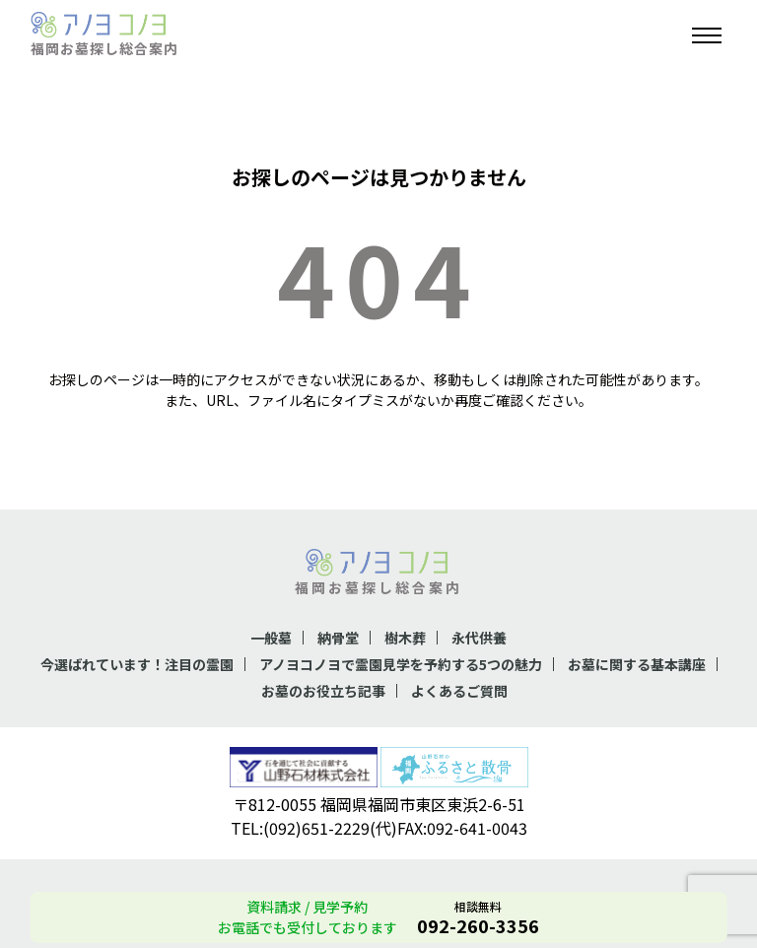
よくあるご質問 (459, 691)
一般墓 (271, 637)
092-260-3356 (478, 925)
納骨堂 (338, 637)
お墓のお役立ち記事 (323, 691)
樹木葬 (405, 637)
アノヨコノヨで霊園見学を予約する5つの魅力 (400, 664)
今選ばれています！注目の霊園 (137, 664)
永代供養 (479, 637)
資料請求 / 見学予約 (307, 906)
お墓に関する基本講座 (637, 664)
